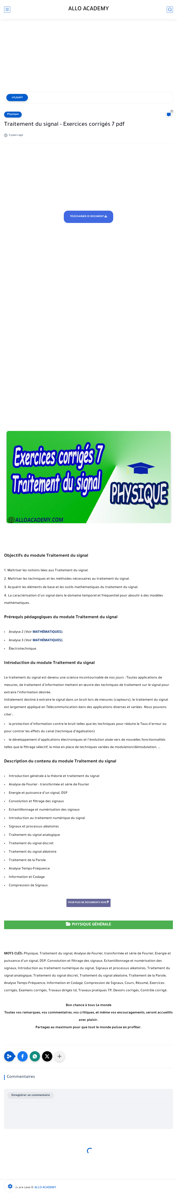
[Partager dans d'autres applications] (59, 1056)
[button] (22, 1056)
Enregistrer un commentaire (30, 1095)
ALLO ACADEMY (88, 9)
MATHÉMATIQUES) (47, 632)
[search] (170, 9)
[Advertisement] (88, 56)
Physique (13, 114)
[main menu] (7, 9)
